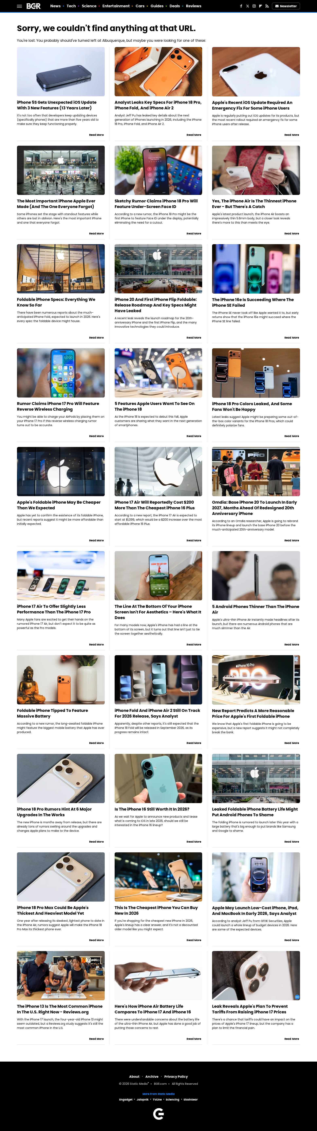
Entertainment (116, 6)
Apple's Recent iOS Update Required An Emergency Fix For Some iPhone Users (252, 105)
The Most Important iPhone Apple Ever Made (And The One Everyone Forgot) (56, 203)
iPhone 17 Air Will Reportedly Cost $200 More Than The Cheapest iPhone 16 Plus (155, 505)
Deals (175, 6)
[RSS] (267, 6)
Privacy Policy (176, 1077)
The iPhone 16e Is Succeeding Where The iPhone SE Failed (253, 302)
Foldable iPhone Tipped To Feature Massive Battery (52, 713)
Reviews (194, 6)
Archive (151, 1077)
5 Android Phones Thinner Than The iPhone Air (255, 609)
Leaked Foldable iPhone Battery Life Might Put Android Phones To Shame (255, 812)
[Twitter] (247, 6)
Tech (71, 6)
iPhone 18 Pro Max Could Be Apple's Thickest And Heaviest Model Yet (53, 910)
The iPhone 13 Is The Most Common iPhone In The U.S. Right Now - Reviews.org (59, 1009)
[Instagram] (254, 6)
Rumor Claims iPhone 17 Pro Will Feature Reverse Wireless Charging (58, 406)
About (134, 1077)
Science (89, 6)
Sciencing (172, 1099)
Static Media (139, 1084)
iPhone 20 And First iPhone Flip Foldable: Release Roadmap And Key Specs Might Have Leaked (156, 305)
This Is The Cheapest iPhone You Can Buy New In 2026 (156, 910)
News (55, 6)
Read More (96, 135)
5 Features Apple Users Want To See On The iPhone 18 (154, 406)
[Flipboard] (260, 6)
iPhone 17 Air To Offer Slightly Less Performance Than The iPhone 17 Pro (54, 609)
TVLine (157, 1099)
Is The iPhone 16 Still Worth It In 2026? (152, 809)
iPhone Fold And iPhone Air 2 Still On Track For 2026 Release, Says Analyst (157, 713)
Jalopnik (143, 1099)
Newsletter (286, 6)
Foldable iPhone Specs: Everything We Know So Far (56, 302)
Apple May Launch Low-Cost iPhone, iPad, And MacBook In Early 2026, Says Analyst (255, 910)
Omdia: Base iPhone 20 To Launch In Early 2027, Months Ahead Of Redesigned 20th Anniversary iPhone (254, 508)
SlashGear (191, 1099)
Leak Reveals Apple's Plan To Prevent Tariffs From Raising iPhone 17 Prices (250, 1009)
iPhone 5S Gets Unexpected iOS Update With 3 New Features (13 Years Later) (56, 105)
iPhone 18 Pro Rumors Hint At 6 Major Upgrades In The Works (54, 812)
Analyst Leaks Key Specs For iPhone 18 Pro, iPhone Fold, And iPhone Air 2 (158, 105)
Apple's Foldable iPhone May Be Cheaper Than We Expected (59, 505)
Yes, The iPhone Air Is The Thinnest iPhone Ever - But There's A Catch (254, 203)
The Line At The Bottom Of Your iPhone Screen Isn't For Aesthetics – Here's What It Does (158, 612)
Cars (140, 6)
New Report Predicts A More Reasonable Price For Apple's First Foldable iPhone (253, 713)
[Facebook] (241, 6)
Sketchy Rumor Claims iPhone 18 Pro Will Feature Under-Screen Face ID (156, 203)
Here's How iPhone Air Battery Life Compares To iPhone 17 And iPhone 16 (153, 1009)
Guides (157, 6)
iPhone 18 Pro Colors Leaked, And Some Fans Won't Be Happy (252, 406)
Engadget (125, 1099)
